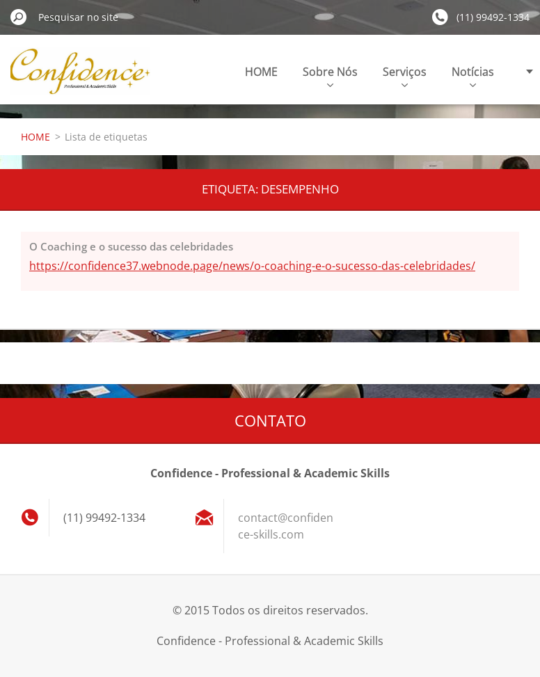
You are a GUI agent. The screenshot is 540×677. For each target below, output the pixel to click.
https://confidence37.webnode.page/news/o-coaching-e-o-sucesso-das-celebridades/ (252, 265)
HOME (261, 71)
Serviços (404, 75)
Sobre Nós (330, 75)
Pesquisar (18, 16)
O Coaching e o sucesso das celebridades (131, 246)
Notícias (473, 75)
